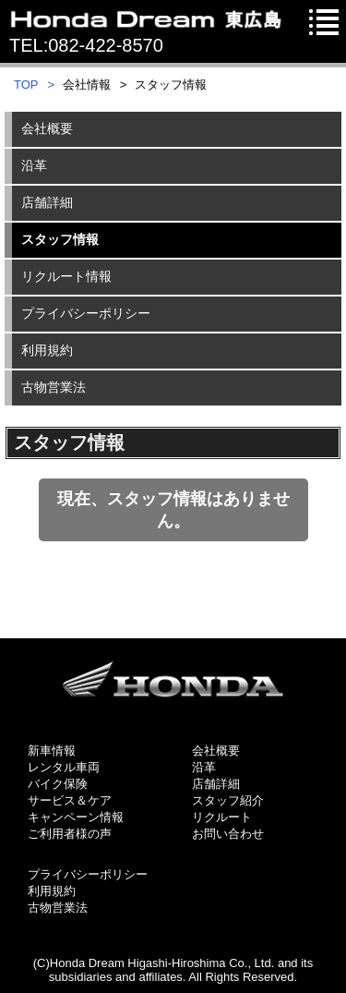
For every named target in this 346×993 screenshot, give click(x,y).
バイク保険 (58, 784)
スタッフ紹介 (228, 800)
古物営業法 (58, 907)
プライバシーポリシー (88, 874)
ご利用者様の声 (70, 834)
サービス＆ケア (70, 800)
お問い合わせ (228, 834)
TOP (26, 84)
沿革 (204, 767)
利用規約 (52, 891)
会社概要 (216, 750)
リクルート (222, 817)
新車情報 (52, 750)
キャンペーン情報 (76, 817)
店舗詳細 (216, 784)
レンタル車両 (64, 767)
